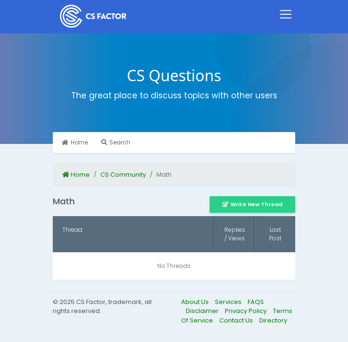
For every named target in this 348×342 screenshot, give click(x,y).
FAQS (256, 301)
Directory (273, 320)
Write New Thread (252, 204)
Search (115, 142)
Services (229, 301)
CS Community (123, 174)
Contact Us (236, 320)
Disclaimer (203, 310)
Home (75, 142)
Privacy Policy (246, 310)
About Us (195, 301)
